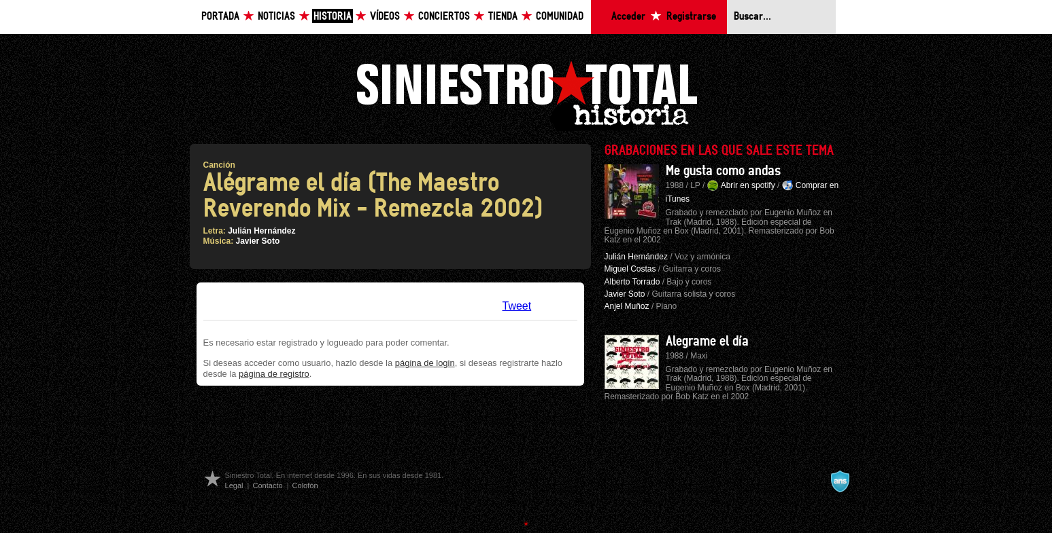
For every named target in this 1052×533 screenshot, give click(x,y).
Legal (234, 485)
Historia (332, 17)
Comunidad (559, 17)
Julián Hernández (261, 231)
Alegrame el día (707, 341)
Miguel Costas (630, 269)
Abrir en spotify (748, 185)
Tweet (517, 306)
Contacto (267, 485)
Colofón (305, 485)
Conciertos (444, 17)
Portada (220, 17)
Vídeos (385, 17)
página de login (425, 363)
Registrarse (691, 17)
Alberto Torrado (632, 282)
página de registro (274, 374)
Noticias (276, 17)
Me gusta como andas (723, 171)
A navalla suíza (839, 481)
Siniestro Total (526, 94)
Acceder (628, 17)
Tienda (502, 17)
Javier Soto (258, 241)
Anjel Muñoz (627, 306)
